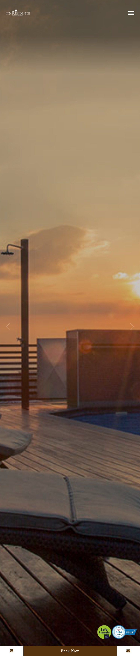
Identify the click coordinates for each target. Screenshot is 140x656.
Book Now (70, 651)
